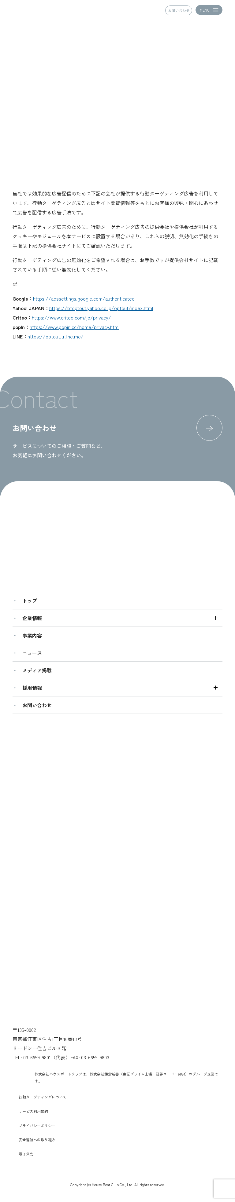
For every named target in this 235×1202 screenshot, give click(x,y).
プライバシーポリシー (37, 1125)
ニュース (32, 652)
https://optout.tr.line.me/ (56, 336)
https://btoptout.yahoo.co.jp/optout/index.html (101, 308)
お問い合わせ (179, 10)
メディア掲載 (37, 670)
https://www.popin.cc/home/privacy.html (74, 327)
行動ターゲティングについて (42, 1096)
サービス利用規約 (33, 1111)
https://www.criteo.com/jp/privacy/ (71, 317)
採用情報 (32, 687)
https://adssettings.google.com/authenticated (84, 298)
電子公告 (26, 1153)
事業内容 (32, 635)
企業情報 (32, 618)
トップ (29, 600)
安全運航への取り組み (37, 1139)
